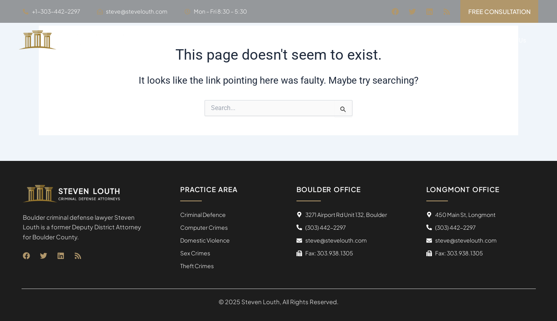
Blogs (469, 40)
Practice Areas (419, 40)
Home (325, 40)
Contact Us (509, 40)
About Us (363, 40)
